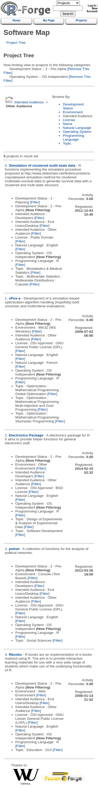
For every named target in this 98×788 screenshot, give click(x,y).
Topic (67, 143)
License (69, 120)
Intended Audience (29, 102)
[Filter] (35, 202)
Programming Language (73, 137)
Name (67, 124)
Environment (73, 112)
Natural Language (77, 128)
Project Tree (16, 43)
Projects (81, 20)
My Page (49, 20)
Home (16, 20)
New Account (92, 10)
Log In (92, 5)
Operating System (77, 132)
